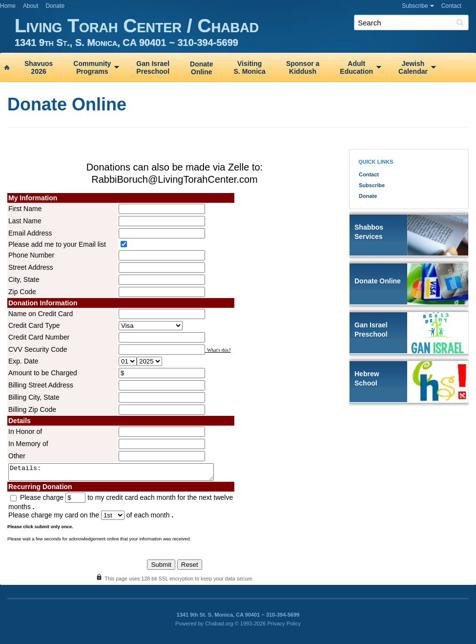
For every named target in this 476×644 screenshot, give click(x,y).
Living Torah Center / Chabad (245, 31)
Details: (123, 473)
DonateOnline (201, 68)
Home (8, 5)
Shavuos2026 (38, 67)
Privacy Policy (284, 626)
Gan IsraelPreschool (152, 67)
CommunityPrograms (92, 67)
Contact (451, 5)
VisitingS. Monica (250, 67)
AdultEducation (356, 67)
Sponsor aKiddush (302, 67)
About (30, 5)
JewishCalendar (413, 67)
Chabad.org (219, 626)
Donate (54, 5)
